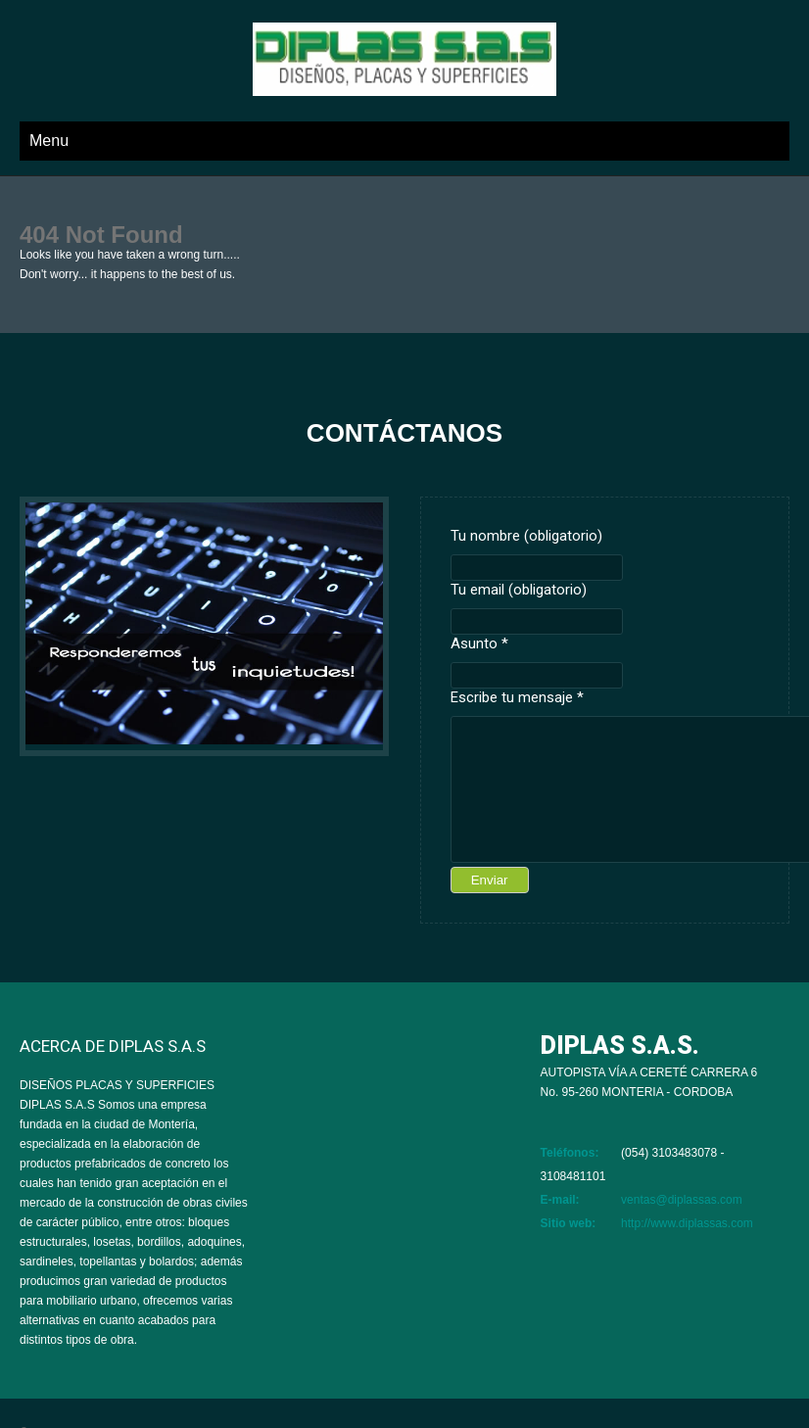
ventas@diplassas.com (681, 1200)
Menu (49, 140)
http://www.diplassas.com (687, 1223)
